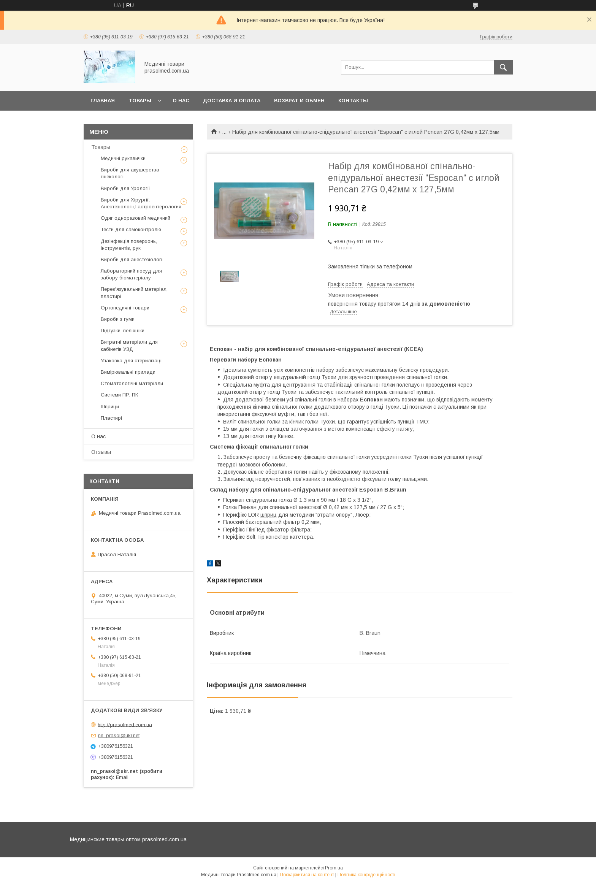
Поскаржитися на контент (307, 874)
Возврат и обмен (299, 100)
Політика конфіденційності (366, 874)
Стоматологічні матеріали (132, 383)
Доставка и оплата (231, 100)
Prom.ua (334, 868)
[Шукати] (503, 67)
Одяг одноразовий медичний (135, 218)
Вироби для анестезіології (132, 259)
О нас (181, 100)
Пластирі (111, 418)
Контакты (353, 100)
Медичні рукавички (123, 158)
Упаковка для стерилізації (132, 360)
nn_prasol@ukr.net (118, 735)
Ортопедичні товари (125, 308)
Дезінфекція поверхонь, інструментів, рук (129, 244)
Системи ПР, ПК (119, 395)
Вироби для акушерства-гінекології (131, 173)
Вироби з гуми (118, 319)
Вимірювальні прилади (128, 372)
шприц (268, 515)
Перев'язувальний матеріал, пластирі (134, 292)
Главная (102, 100)
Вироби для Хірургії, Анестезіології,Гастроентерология (141, 203)
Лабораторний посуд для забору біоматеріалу (131, 274)
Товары (139, 100)
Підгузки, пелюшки (122, 330)
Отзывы (101, 452)
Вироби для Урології (125, 188)
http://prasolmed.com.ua (125, 724)
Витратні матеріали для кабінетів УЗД (129, 345)
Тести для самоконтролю (131, 229)
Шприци (110, 406)
